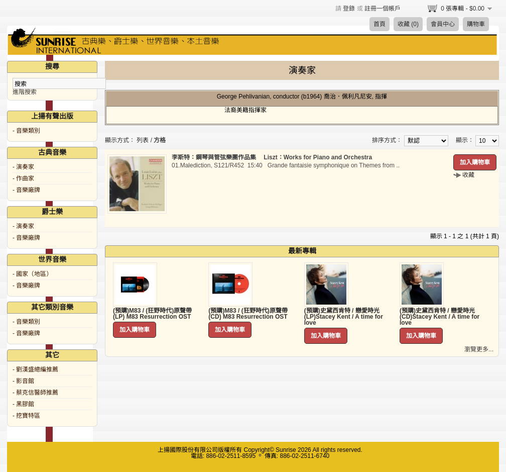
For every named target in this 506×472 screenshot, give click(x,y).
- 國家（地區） (32, 273)
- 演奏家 (23, 166)
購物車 (476, 24)
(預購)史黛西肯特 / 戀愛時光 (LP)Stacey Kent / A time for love (343, 317)
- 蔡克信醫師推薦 (35, 392)
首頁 (379, 24)
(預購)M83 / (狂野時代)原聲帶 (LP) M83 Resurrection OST (152, 314)
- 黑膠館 (23, 404)
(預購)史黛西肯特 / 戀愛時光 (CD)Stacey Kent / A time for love (439, 317)
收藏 (468, 175)
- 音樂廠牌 (26, 190)
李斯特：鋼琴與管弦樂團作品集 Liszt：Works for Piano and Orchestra (272, 157)
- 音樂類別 (26, 130)
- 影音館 (23, 381)
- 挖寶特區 (26, 415)
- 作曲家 (23, 178)
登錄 (349, 8)
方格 (160, 140)
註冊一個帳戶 (382, 8)
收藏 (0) (408, 24)
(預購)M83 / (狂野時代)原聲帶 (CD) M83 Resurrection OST (247, 314)
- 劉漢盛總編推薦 (35, 369)
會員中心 (443, 24)
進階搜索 (25, 92)
